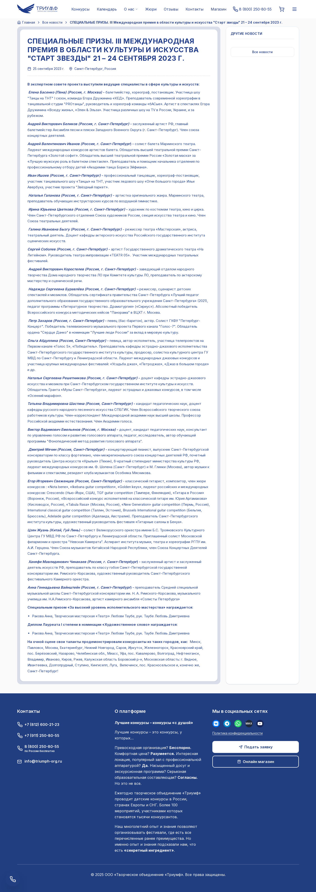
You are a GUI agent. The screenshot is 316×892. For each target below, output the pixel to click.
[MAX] (249, 723)
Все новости (52, 22)
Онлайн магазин (255, 761)
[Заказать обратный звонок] (12, 879)
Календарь (107, 9)
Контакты (194, 9)
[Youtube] (260, 723)
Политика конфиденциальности (237, 733)
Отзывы (171, 9)
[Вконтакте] (216, 723)
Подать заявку (256, 747)
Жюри (151, 9)
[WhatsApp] (238, 723)
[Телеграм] (227, 723)
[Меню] (294, 9)
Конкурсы (80, 9)
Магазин (218, 9)
